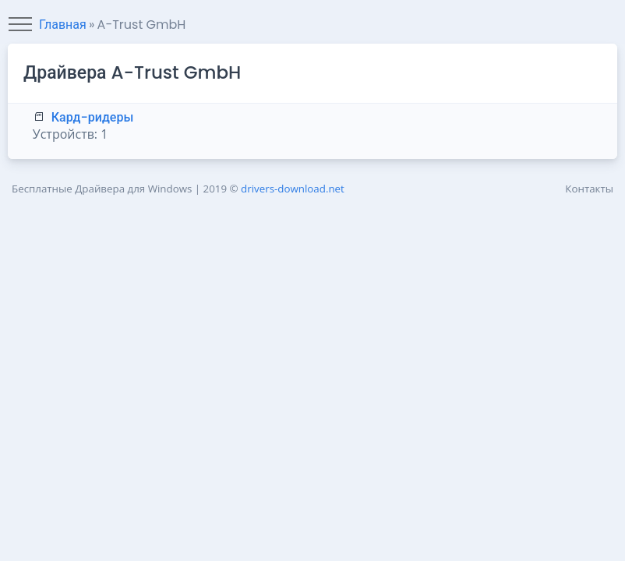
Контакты (589, 189)
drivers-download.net (292, 189)
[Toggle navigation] (20, 25)
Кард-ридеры (92, 117)
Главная (63, 25)
